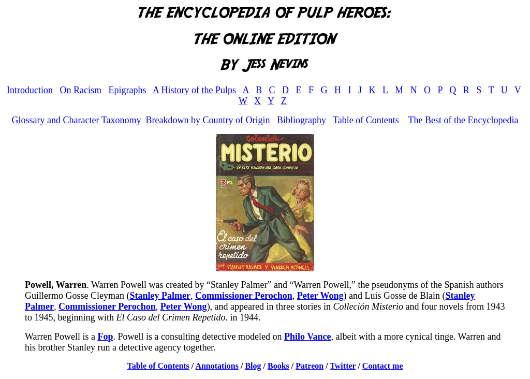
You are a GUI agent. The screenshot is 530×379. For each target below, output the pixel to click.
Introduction (30, 90)
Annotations (217, 365)
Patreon (309, 365)
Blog (253, 365)
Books (278, 365)
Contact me (382, 365)
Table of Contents (366, 120)
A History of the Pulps (194, 90)
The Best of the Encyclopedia (463, 120)
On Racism (80, 90)
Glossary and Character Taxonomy (76, 120)
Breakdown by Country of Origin (207, 120)
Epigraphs (127, 90)
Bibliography (301, 120)
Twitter (343, 365)
